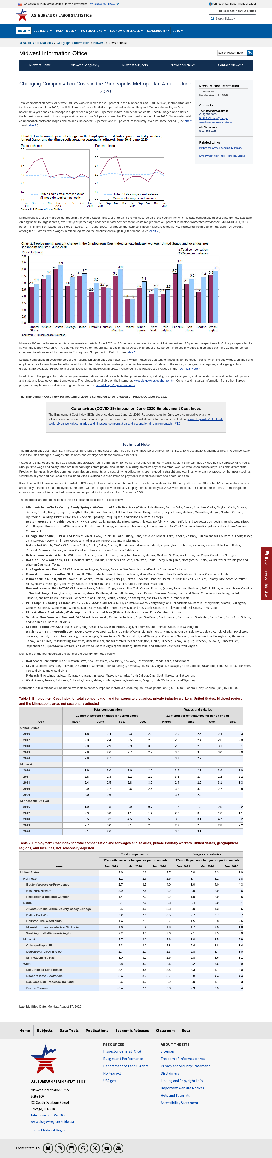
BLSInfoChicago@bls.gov (213, 118)
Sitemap (167, 1051)
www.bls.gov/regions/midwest (215, 122)
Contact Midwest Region (48, 1130)
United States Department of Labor (232, 4)
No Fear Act (112, 1073)
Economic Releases (132, 1030)
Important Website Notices (182, 1088)
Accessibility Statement (179, 1102)
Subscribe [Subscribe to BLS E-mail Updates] (249, 10)
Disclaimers (170, 1073)
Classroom (165, 1030)
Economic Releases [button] (125, 31)
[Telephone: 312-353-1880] (63, 1115)
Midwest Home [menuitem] (40, 65)
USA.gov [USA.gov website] (109, 1080)
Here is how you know (101, 4)
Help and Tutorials (175, 1095)
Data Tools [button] (65, 31)
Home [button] (22, 31)
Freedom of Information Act (183, 1058)
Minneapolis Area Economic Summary (220, 148)
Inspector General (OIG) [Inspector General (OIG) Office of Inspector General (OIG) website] (122, 1051)
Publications (97, 1030)
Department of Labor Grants (126, 1066)
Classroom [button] (156, 31)
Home (25, 1030)
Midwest (99, 43)
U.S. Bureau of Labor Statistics (61, 15)
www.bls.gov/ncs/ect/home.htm (153, 380)
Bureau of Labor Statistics (35, 43)
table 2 (131, 352)
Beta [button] (176, 31)
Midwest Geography (85, 65)
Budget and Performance (123, 1058)
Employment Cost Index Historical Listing (222, 155)
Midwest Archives (183, 65)
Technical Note (188, 368)
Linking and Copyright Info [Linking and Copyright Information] (182, 1080)
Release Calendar (230, 10)
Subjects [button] (41, 31)
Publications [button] (92, 31)
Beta (186, 1030)
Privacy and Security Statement (185, 1066)
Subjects (45, 1030)
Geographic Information (73, 43)
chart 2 (154, 231)
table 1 (32, 125)
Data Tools (69, 1030)
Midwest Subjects (135, 65)
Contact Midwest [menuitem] (230, 65)
